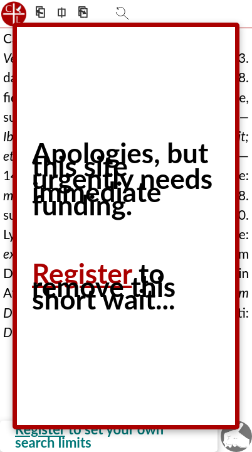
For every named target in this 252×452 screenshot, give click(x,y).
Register (82, 273)
